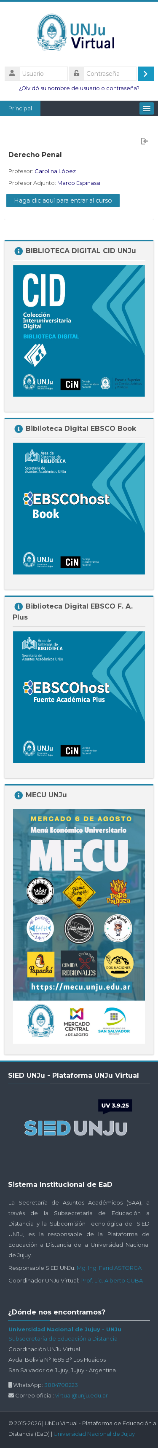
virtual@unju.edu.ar (81, 1395)
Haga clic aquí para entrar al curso (63, 200)
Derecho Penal (35, 155)
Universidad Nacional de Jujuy (94, 1433)
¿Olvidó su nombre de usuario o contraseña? (79, 88)
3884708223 (61, 1384)
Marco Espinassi (78, 182)
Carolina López (55, 171)
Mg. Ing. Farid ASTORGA (109, 1267)
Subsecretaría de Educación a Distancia (63, 1338)
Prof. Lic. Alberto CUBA (111, 1280)
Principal (20, 108)
